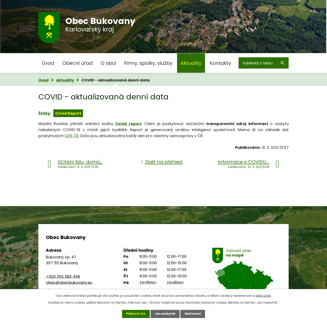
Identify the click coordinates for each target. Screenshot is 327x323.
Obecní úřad (77, 63)
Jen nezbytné (165, 314)
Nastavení (194, 314)
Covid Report (68, 113)
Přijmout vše (135, 314)
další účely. (263, 295)
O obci (108, 63)
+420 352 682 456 (63, 276)
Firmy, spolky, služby (148, 63)
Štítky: (44, 113)
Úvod (48, 63)
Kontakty (220, 63)
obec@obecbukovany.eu (69, 282)
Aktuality (190, 63)
